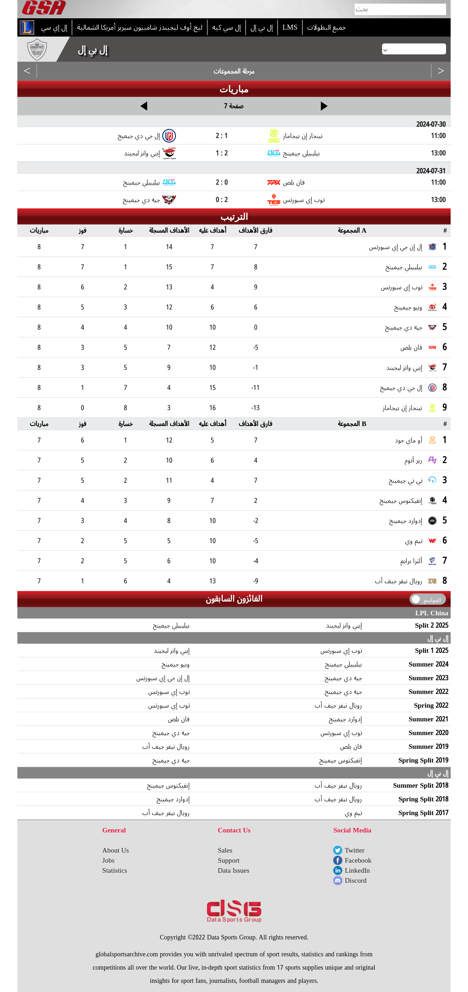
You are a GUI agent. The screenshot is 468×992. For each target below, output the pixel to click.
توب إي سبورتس (341, 650)
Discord (356, 880)
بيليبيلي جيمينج (171, 625)
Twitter (354, 850)
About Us (115, 850)
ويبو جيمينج (175, 664)
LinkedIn (357, 870)
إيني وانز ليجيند (344, 625)
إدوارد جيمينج (345, 719)
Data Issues (234, 870)
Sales (225, 850)
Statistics (114, 870)
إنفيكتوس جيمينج (340, 760)
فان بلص (179, 719)
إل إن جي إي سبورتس (163, 678)
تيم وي (353, 812)
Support (229, 860)
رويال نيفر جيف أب (338, 705)
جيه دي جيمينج (343, 678)
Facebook (358, 860)
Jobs (108, 860)
